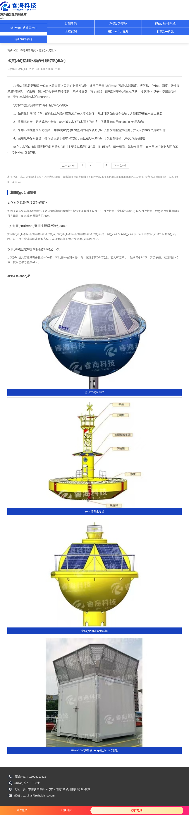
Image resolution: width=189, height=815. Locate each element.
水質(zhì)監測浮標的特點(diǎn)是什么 (33, 249)
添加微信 (22, 810)
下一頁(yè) (121, 165)
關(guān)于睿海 (118, 31)
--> (2, 18)
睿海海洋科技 (28, 50)
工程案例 (71, 31)
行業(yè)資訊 (165, 31)
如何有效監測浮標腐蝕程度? (27, 203)
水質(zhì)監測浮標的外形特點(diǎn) (40, 176)
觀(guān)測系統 (165, 23)
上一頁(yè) (69, 165)
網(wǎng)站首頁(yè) (24, 27)
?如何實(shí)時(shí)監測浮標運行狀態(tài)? (36, 226)
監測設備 (71, 23)
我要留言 (66, 810)
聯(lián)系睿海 (23, 39)
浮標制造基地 (118, 23)
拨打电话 (136, 810)
